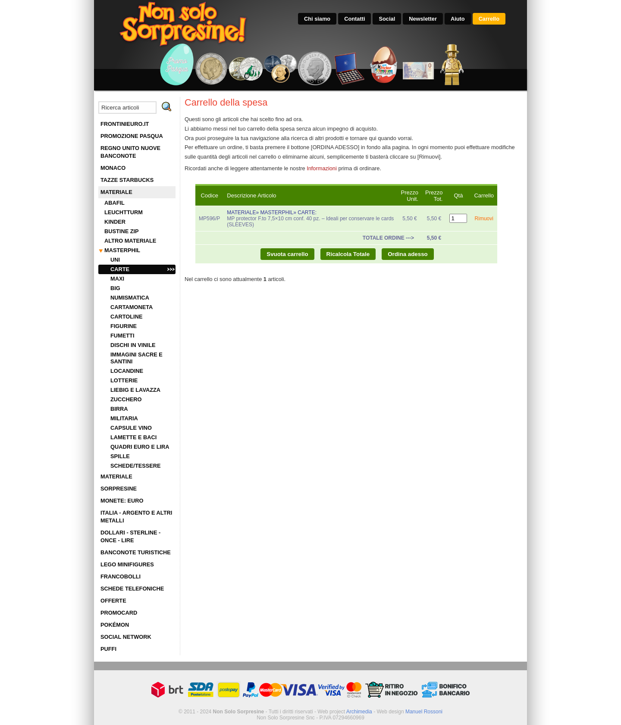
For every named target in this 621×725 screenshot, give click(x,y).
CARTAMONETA (131, 307)
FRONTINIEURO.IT (124, 124)
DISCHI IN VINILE (133, 345)
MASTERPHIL (122, 250)
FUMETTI (122, 335)
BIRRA (119, 409)
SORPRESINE (118, 488)
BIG (115, 288)
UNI (115, 259)
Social (387, 19)
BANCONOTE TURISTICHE (135, 552)
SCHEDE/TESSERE (135, 465)
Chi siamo (317, 19)
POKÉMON (114, 625)
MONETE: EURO (122, 500)
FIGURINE (123, 326)
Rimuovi (484, 219)
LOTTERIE (124, 380)
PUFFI (108, 649)
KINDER (114, 222)
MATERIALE (116, 192)
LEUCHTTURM (123, 212)
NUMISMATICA (129, 297)
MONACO (112, 168)
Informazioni (322, 168)
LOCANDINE (126, 371)
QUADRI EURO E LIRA (139, 447)
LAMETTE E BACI (133, 437)
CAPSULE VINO (131, 428)
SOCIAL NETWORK (125, 637)
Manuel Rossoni (423, 712)
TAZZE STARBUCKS (127, 180)
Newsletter (423, 19)
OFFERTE (113, 600)
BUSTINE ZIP (121, 231)
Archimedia (359, 712)
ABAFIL (114, 203)
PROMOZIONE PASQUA (131, 136)
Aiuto (458, 19)
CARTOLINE (126, 316)
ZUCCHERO (126, 399)
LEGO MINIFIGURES (127, 564)
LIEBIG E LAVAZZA (135, 390)
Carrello (489, 19)
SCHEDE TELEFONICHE (132, 588)
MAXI (117, 278)
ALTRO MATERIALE (130, 240)
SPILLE (120, 456)
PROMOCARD (118, 612)
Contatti (354, 19)
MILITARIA (124, 418)
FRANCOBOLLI (120, 576)
